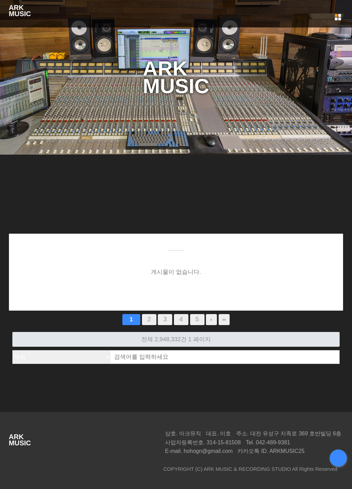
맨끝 (224, 319)
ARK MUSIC (218, 469)
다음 (211, 319)
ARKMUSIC (20, 11)
